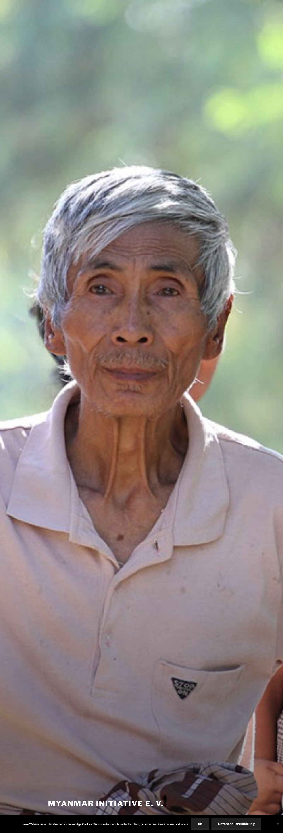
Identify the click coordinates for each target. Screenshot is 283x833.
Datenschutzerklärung (236, 824)
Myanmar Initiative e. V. (106, 803)
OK (200, 824)
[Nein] (278, 824)
